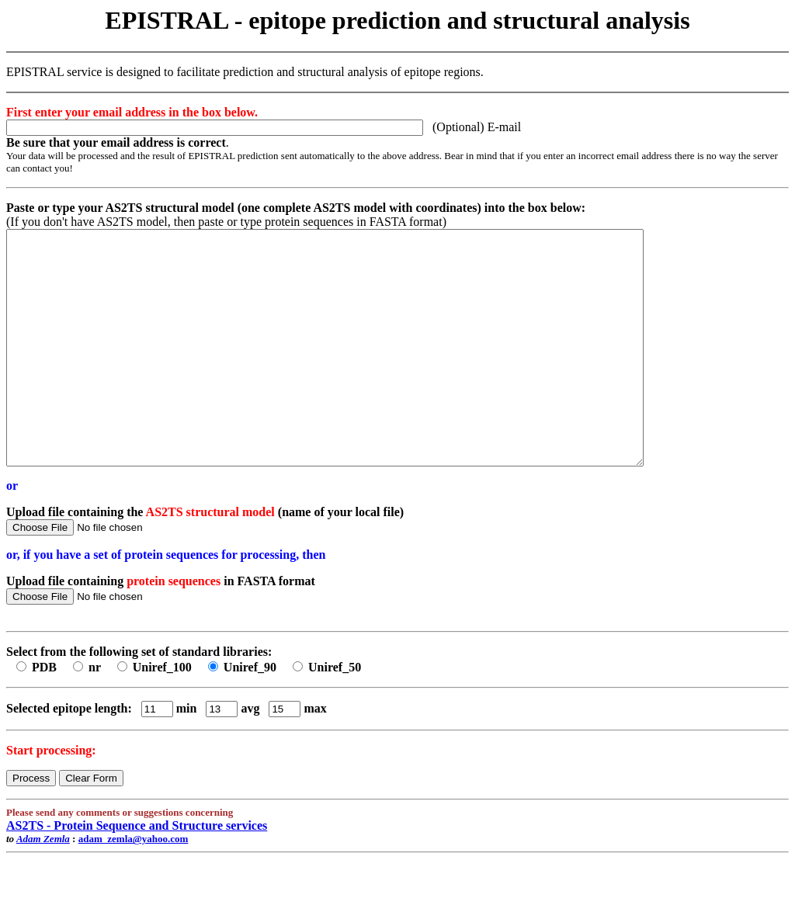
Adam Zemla (43, 885)
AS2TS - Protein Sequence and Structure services (136, 872)
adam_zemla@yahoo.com (133, 885)
